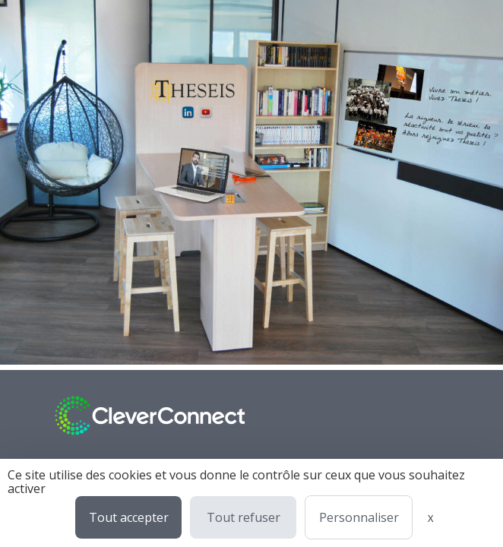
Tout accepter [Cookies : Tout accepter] (129, 517)
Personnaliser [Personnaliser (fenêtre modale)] (359, 517)
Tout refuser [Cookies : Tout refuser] (243, 517)
